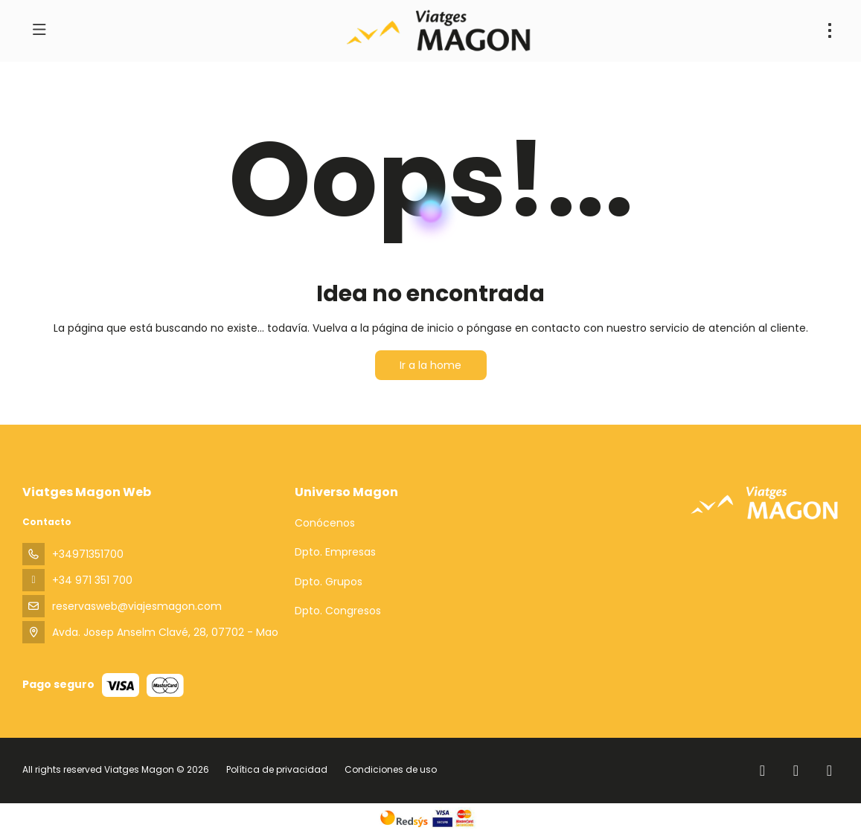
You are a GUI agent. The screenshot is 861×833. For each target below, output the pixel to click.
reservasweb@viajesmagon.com (137, 606)
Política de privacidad (276, 769)
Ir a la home (430, 365)
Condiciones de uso (389, 769)
